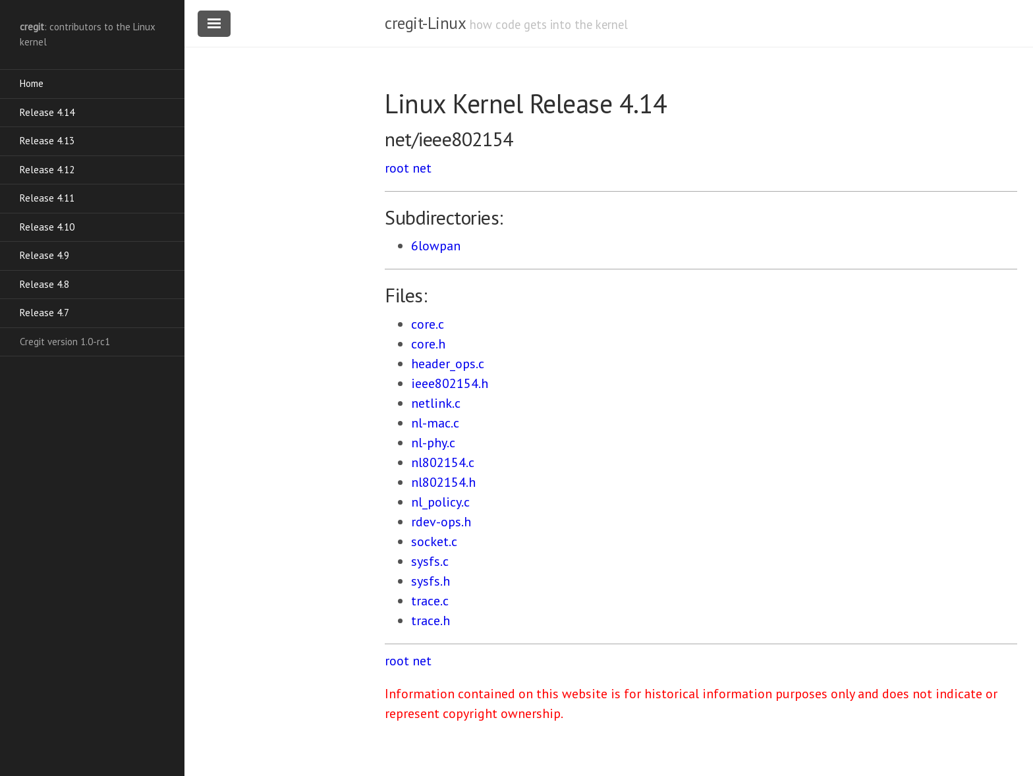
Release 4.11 (47, 198)
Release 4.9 (44, 255)
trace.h (430, 620)
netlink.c (436, 403)
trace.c (430, 600)
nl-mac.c (435, 422)
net (422, 168)
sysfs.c (430, 561)
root (397, 168)
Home (31, 83)
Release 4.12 (47, 169)
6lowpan (436, 245)
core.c (427, 324)
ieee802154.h (449, 383)
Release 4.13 (47, 140)
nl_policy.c (440, 502)
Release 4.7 (44, 312)
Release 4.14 (47, 112)
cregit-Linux (425, 23)
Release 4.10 (47, 227)
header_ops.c (447, 363)
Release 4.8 (44, 284)
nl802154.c (442, 462)
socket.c (434, 541)
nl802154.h (443, 482)
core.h (428, 343)
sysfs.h (430, 581)
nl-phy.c (433, 442)
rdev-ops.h (441, 521)
